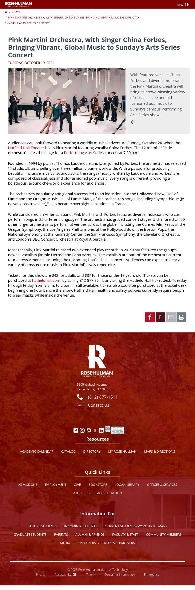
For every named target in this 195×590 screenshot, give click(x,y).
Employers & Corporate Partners (106, 543)
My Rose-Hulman (122, 451)
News (16, 12)
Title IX (90, 574)
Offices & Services (162, 484)
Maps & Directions (159, 451)
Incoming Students (80, 526)
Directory (92, 451)
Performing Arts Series (84, 152)
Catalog (68, 451)
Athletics (81, 493)
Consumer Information (119, 574)
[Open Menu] (180, 4)
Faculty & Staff (125, 534)
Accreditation (109, 493)
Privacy (40, 574)
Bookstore (97, 484)
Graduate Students (30, 534)
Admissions (27, 484)
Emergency (151, 574)
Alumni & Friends (90, 534)
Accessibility (63, 574)
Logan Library (127, 484)
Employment (55, 484)
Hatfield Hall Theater (26, 147)
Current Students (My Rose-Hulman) (136, 526)
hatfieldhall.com (46, 280)
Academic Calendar (37, 451)
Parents (61, 534)
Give (77, 484)
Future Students (42, 526)
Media (65, 543)
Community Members (163, 534)
